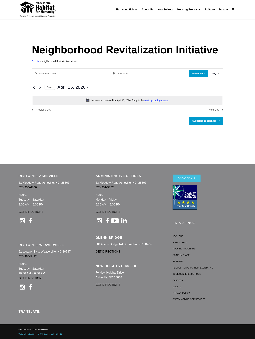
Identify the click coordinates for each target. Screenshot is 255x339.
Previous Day (41, 109)
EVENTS (177, 286)
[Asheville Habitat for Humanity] (38, 9)
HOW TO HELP (180, 242)
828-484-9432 (28, 256)
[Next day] (40, 87)
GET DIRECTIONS (31, 211)
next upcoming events (156, 100)
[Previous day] (34, 87)
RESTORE (178, 261)
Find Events (198, 73)
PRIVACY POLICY (181, 293)
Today (49, 87)
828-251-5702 (104, 187)
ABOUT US (178, 236)
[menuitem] (127, 9)
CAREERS (178, 280)
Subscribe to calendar (204, 121)
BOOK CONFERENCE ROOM (187, 274)
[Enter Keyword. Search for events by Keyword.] (71, 74)
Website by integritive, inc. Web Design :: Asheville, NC (40, 334)
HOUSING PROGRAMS (184, 248)
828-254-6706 (28, 187)
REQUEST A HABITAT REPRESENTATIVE (193, 268)
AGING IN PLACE (181, 255)
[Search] (233, 9)
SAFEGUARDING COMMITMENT (189, 299)
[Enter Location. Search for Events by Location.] (149, 74)
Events (35, 61)
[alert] (127, 100)
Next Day (215, 109)
